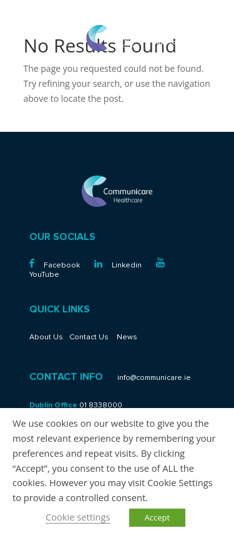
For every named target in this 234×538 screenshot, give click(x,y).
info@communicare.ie (185, 42)
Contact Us (89, 337)
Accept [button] (157, 517)
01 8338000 (200, 33)
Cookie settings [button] (78, 517)
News (127, 337)
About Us (46, 337)
